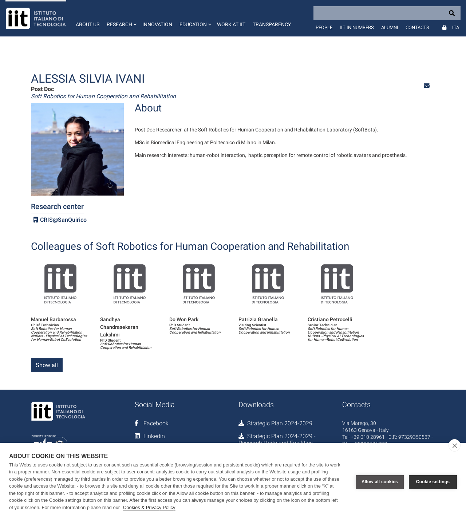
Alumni (389, 27)
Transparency (272, 24)
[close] (455, 445)
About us (87, 24)
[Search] (387, 13)
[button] (121, 18)
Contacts (417, 27)
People (324, 27)
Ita (455, 27)
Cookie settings (433, 481)
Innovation (157, 24)
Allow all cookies (380, 481)
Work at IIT (231, 24)
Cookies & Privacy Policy (149, 507)
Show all (47, 365)
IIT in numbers (357, 27)
